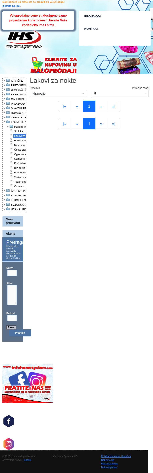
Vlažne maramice (24, 177)
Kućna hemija (22, 163)
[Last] (113, 106)
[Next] (101, 106)
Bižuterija (19, 167)
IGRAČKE (17, 80)
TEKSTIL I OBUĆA (22, 200)
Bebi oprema (21, 172)
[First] (64, 106)
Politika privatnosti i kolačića (116, 456)
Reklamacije (107, 460)
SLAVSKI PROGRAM (23, 108)
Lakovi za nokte (23, 135)
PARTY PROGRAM (22, 85)
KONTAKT (91, 28)
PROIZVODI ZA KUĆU (24, 103)
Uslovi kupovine (109, 463)
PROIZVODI (92, 16)
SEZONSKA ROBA (22, 204)
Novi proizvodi (13, 221)
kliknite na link (11, 5)
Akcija (10, 233)
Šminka (18, 131)
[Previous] (77, 106)
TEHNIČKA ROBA (21, 117)
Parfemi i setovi (23, 126)
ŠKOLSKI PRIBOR (22, 190)
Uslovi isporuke (109, 467)
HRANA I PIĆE (19, 209)
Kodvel (27, 460)
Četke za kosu (22, 149)
